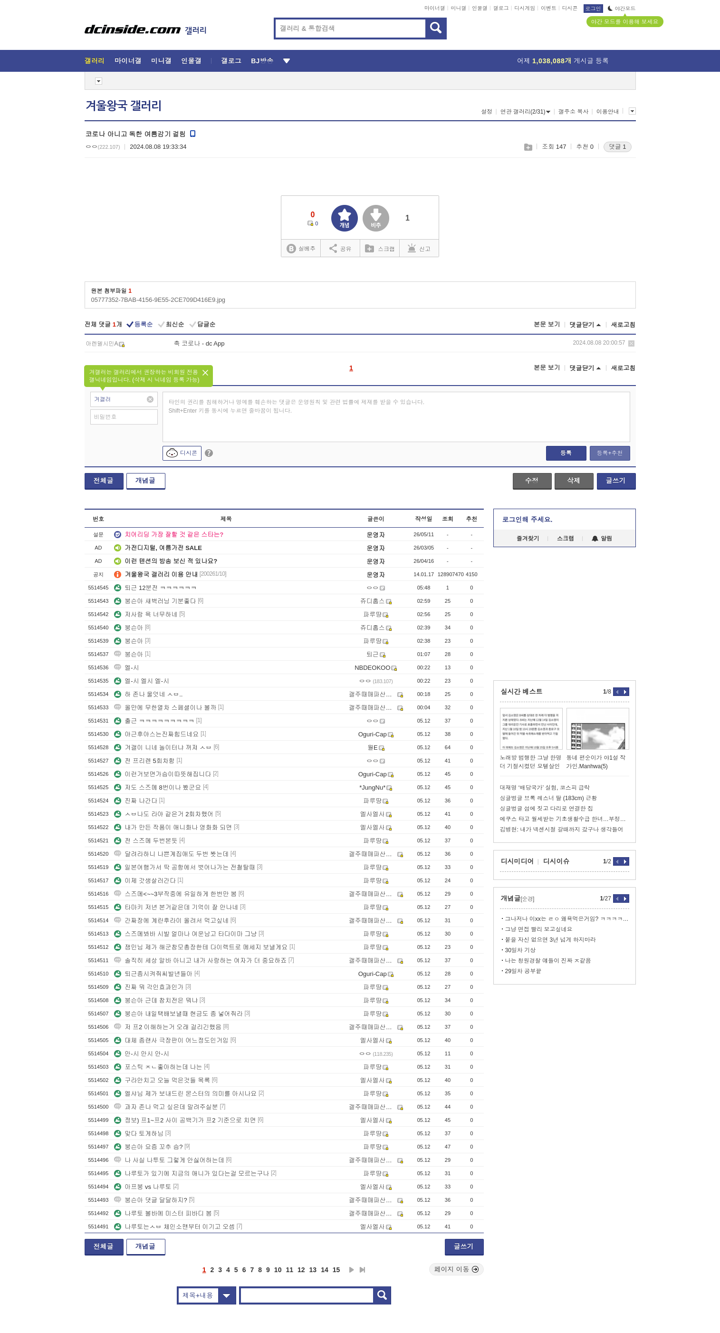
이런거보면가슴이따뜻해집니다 (162, 774)
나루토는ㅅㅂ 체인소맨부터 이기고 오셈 (174, 1226)
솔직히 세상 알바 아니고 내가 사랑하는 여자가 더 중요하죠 (200, 960)
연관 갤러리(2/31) (525, 111)
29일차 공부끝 (523, 971)
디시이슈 (556, 861)
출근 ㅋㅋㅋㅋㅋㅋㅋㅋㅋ (154, 720)
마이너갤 (434, 8)
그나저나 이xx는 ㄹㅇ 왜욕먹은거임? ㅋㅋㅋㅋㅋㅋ (567, 919)
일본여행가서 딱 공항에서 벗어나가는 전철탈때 (184, 867)
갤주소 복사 (573, 111)
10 (278, 1270)
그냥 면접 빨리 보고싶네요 (539, 929)
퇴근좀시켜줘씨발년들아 (153, 973)
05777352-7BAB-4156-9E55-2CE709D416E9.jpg (158, 299)
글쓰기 (616, 480)
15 (336, 1270)
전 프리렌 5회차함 (144, 760)
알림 (602, 538)
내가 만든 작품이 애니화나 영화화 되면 (173, 827)
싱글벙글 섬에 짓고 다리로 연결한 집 (547, 808)
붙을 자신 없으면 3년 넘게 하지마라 (550, 940)
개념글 (145, 480)
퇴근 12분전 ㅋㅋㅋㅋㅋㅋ (155, 587)
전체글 (104, 480)
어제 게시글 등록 (563, 61)
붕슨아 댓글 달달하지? (150, 1200)
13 (313, 1270)
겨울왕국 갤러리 (124, 106)
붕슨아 (128, 627)
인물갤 (480, 8)
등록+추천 (609, 453)
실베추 (301, 248)
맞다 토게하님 (138, 1133)
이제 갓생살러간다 (145, 880)
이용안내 (607, 111)
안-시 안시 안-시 (141, 1053)
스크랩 (527, 147)
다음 (352, 1269)
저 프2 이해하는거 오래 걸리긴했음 (167, 1027)
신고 (419, 248)
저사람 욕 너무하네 (145, 614)
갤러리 (95, 61)
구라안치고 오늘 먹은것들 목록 (162, 1080)
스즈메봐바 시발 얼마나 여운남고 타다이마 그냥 (185, 933)
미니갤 (458, 8)
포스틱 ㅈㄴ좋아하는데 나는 (158, 1067)
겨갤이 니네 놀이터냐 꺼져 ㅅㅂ (162, 747)
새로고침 (623, 324)
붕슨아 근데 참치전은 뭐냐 (156, 1000)
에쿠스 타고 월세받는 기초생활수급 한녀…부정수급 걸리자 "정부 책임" (564, 819)
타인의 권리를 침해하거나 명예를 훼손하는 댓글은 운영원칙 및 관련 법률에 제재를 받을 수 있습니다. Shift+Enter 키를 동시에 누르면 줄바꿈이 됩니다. (297, 406)
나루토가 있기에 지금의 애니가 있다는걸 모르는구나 (191, 1173)
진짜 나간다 (135, 800)
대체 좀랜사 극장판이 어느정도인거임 (171, 1040)
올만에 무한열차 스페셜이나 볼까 (165, 707)
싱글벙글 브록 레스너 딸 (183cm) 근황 (548, 798)
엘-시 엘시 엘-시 (141, 681)
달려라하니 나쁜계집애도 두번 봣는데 (171, 854)
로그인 (593, 8)
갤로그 (501, 8)
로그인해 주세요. (527, 519)
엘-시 (126, 667)
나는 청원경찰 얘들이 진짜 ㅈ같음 (548, 960)
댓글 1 (617, 146)
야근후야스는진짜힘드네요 (156, 734)
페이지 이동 (456, 1269)
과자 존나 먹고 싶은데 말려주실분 (166, 1107)
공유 (340, 248)
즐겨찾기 (528, 538)
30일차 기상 (520, 950)
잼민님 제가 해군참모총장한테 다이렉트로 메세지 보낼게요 (201, 947)
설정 (486, 111)
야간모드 (622, 8)
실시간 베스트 (522, 691)
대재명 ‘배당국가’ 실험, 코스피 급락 (545, 787)
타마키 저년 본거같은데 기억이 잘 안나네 (176, 907)
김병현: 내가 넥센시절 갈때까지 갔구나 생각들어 (562, 829)
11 (289, 1270)
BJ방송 (262, 61)
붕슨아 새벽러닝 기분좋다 (155, 601)
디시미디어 (517, 861)
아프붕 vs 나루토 (142, 1186)
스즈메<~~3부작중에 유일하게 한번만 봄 (175, 894)
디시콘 (570, 8)
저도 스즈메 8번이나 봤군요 (157, 787)
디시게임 (524, 8)
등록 (566, 453)
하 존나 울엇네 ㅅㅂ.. (148, 694)
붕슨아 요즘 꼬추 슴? (148, 1146)
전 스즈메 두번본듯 (145, 840)
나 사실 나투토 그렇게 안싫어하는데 (169, 1160)
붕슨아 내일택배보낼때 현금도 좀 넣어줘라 (178, 1013)
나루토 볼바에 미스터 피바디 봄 (162, 1213)
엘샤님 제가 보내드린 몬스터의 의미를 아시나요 (185, 1093)
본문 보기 (547, 324)
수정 (531, 480)
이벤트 (549, 8)
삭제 (631, 343)
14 (324, 1270)
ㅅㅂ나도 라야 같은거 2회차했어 (163, 814)
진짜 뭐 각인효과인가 (148, 987)
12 (301, 1270)
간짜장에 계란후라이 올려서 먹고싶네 (171, 920)
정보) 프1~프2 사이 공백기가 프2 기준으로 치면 (185, 1120)
